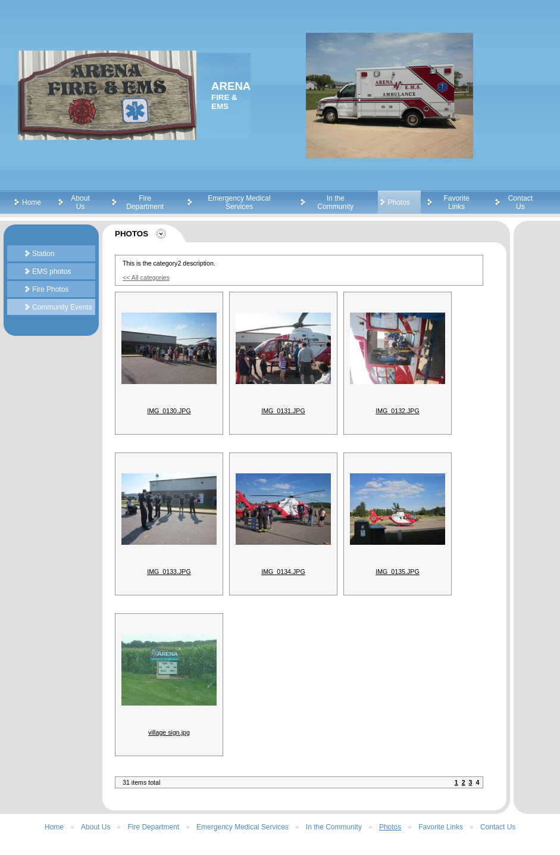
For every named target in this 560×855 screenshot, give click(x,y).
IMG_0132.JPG (397, 410)
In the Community (335, 202)
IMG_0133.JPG (168, 571)
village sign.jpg (169, 732)
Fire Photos (50, 289)
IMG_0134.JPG (283, 571)
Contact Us (520, 202)
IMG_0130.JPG (168, 410)
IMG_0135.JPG (397, 571)
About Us (80, 202)
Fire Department (145, 202)
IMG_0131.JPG (283, 410)
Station (43, 253)
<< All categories (146, 277)
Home (31, 202)
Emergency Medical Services (239, 202)
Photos (399, 202)
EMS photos (51, 271)
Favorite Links (456, 202)
